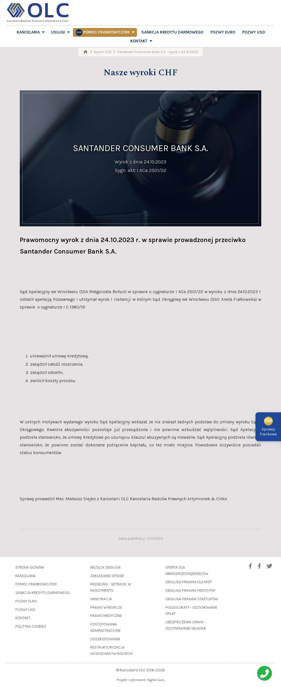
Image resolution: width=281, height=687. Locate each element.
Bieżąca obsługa (105, 567)
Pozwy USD (253, 32)
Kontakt (138, 40)
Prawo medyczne (106, 615)
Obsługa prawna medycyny (190, 590)
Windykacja (101, 599)
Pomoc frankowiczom (106, 32)
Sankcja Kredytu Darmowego (172, 32)
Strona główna (29, 567)
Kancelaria (28, 32)
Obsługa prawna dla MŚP (188, 582)
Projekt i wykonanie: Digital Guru (140, 680)
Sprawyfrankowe (268, 427)
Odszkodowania (105, 639)
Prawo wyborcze (106, 607)
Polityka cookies (30, 626)
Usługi (58, 32)
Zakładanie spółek (107, 576)
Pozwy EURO (222, 32)
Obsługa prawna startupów (191, 599)
